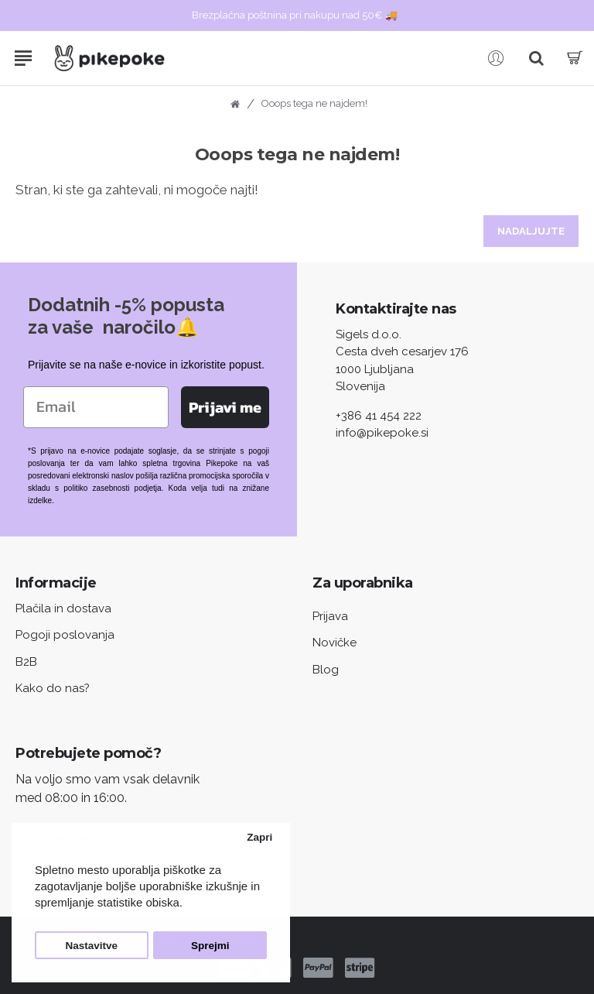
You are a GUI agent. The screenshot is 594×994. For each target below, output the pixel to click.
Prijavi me (225, 407)
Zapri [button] (259, 837)
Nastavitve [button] (92, 945)
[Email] (96, 407)
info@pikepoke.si (382, 433)
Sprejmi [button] (210, 945)
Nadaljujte (531, 231)
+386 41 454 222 (379, 416)
